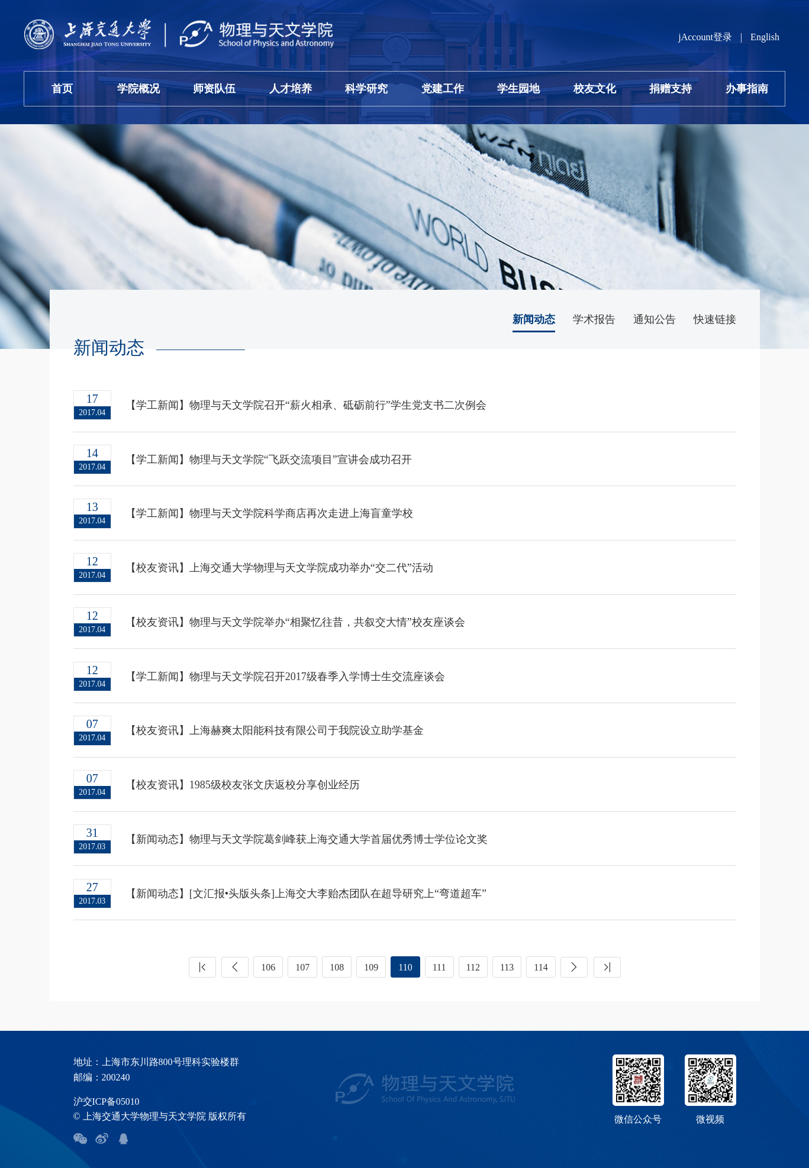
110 (405, 963)
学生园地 (518, 89)
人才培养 (290, 89)
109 (371, 963)
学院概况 (138, 89)
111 (439, 963)
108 (337, 963)
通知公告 (654, 319)
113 (507, 963)
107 (302, 963)
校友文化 (594, 89)
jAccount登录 (705, 37)
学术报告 (594, 319)
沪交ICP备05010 (106, 1097)
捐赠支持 (670, 89)
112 (473, 963)
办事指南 (747, 89)
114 (540, 963)
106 (268, 963)
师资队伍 (214, 89)
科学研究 (366, 89)
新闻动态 (534, 319)
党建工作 (442, 89)
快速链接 (715, 319)
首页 (62, 89)
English (764, 37)
